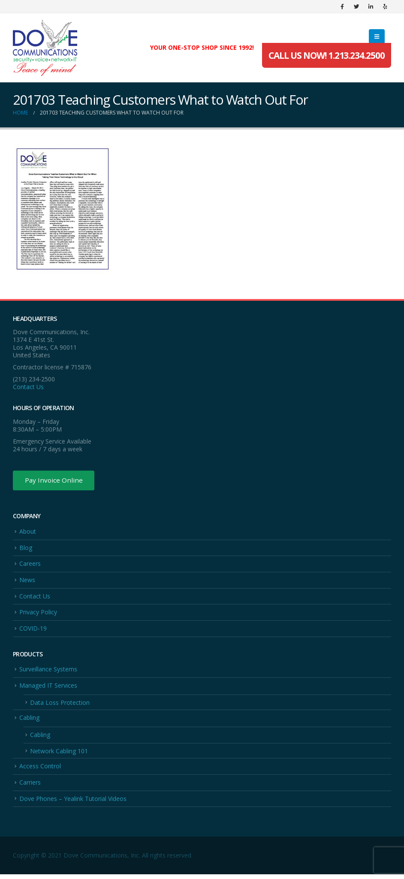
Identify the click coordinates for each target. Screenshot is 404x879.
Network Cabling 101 (59, 755)
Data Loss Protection (60, 705)
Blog (25, 549)
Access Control (40, 770)
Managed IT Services (48, 688)
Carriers (30, 787)
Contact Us (28, 387)
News (27, 581)
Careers (30, 565)
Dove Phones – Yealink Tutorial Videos (73, 803)
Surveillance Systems (48, 672)
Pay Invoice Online (54, 481)
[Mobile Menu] (377, 36)
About (27, 532)
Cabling (29, 721)
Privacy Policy (38, 614)
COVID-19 (33, 631)
